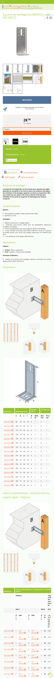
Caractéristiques (29, 172)
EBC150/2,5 (7, 443)
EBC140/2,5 (7, 439)
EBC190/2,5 (7, 460)
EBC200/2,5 (7, 464)
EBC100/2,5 (7, 422)
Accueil (6, 6)
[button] (49, 17)
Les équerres (34, 6)
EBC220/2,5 (7, 473)
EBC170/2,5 (7, 451)
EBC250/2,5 (7, 485)
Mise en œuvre (26, 176)
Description (10, 172)
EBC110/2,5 (7, 426)
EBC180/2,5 (7, 456)
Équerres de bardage (11, 8)
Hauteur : (9, 149)
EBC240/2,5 (7, 481)
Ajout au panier (27, 133)
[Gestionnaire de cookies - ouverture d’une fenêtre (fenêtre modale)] (50, 674)
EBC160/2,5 (7, 447)
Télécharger (8, 176)
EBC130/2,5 (7, 435)
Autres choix (11, 160)
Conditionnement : (13, 154)
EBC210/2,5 (7, 468)
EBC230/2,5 (7, 477)
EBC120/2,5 (7, 430)
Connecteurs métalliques (20, 6)
